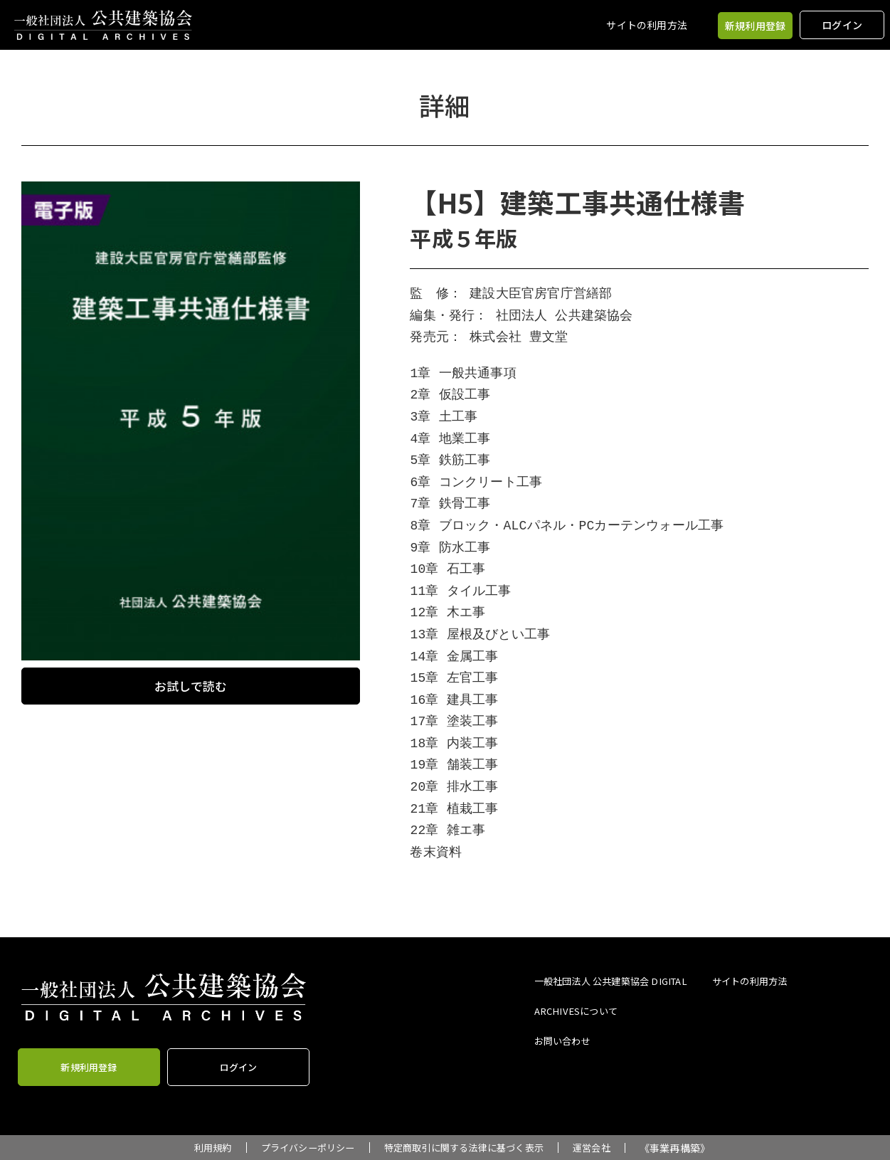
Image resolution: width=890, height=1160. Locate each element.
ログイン (842, 25)
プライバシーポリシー (301, 1148)
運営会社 (603, 1148)
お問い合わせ (564, 1038)
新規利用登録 (755, 26)
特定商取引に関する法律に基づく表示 (467, 1148)
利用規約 (201, 1148)
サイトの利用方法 (646, 25)
